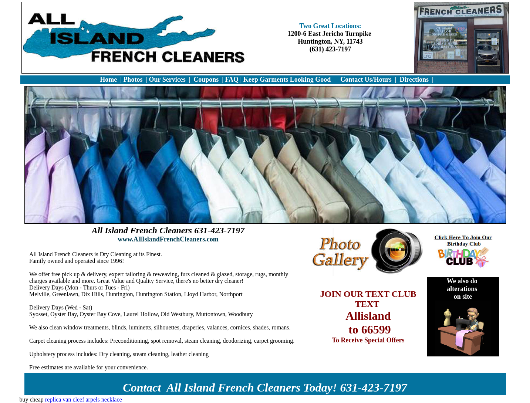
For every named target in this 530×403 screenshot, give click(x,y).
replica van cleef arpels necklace (83, 399)
